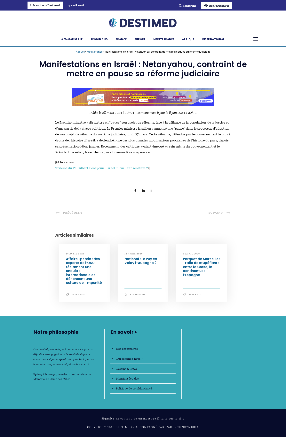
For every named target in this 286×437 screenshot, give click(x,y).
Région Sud (99, 39)
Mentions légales (127, 378)
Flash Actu (79, 294)
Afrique (188, 39)
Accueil (80, 51)
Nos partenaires (127, 348)
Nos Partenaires (216, 5)
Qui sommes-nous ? (129, 358)
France (121, 39)
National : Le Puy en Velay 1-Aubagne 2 (140, 261)
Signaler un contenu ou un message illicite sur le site (143, 418)
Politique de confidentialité (134, 388)
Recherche (187, 5)
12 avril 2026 (133, 253)
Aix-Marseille (72, 39)
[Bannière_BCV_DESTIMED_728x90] (143, 96)
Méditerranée (163, 39)
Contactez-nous (126, 368)
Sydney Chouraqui (44, 374)
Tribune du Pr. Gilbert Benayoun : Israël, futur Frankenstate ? (101, 168)
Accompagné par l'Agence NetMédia (167, 427)
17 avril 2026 (75, 253)
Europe (140, 39)
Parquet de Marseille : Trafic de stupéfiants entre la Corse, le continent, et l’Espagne (201, 267)
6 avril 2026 (191, 253)
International (213, 39)
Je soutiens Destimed (45, 5)
